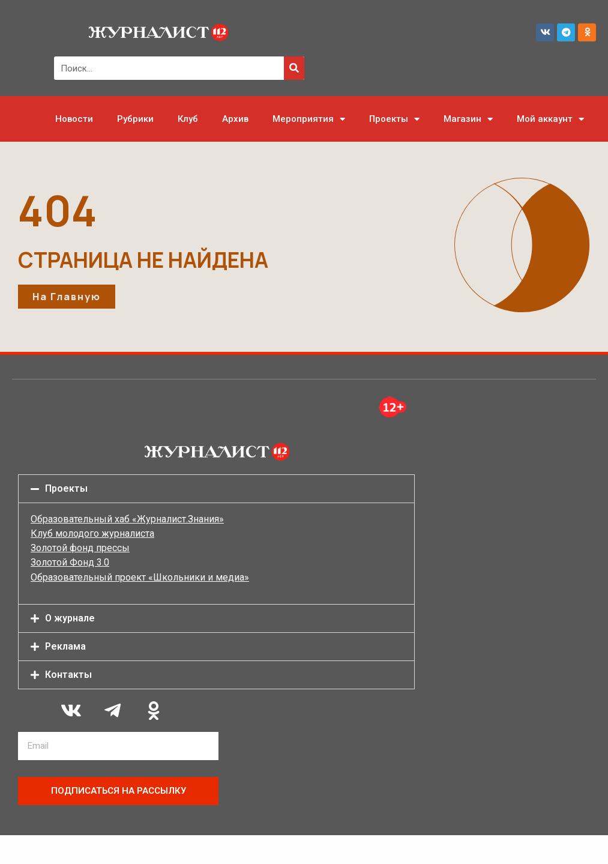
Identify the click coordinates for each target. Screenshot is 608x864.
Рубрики (135, 118)
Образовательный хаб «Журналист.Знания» (127, 519)
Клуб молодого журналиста (92, 533)
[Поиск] (294, 68)
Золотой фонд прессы (80, 548)
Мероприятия (308, 119)
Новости (74, 118)
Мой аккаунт (550, 119)
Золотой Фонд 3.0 (70, 562)
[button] (216, 489)
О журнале (70, 618)
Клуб (188, 118)
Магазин (468, 119)
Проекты (394, 119)
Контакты (68, 674)
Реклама (65, 646)
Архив (235, 118)
